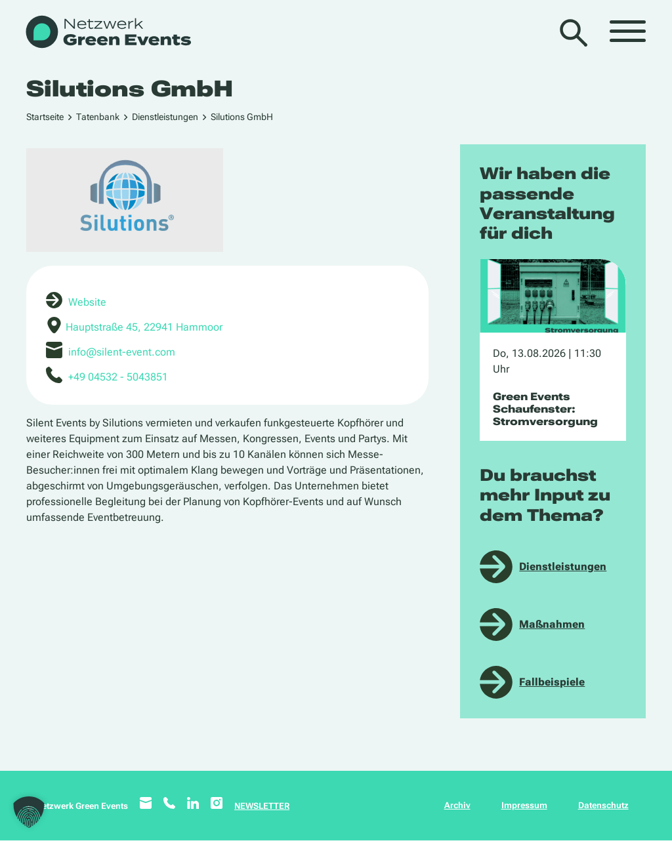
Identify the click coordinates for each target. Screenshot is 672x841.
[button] (29, 812)
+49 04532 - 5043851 (118, 377)
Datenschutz (603, 805)
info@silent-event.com (121, 352)
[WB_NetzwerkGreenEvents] (107, 33)
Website (87, 302)
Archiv (457, 805)
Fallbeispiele (552, 682)
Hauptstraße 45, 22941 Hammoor (144, 327)
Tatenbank (97, 117)
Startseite (45, 117)
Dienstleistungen (165, 117)
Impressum (524, 805)
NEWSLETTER (261, 806)
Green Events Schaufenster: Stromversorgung (545, 409)
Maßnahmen (552, 624)
